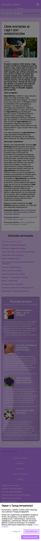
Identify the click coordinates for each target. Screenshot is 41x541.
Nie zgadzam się (31, 531)
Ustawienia (16, 531)
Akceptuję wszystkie (30, 537)
